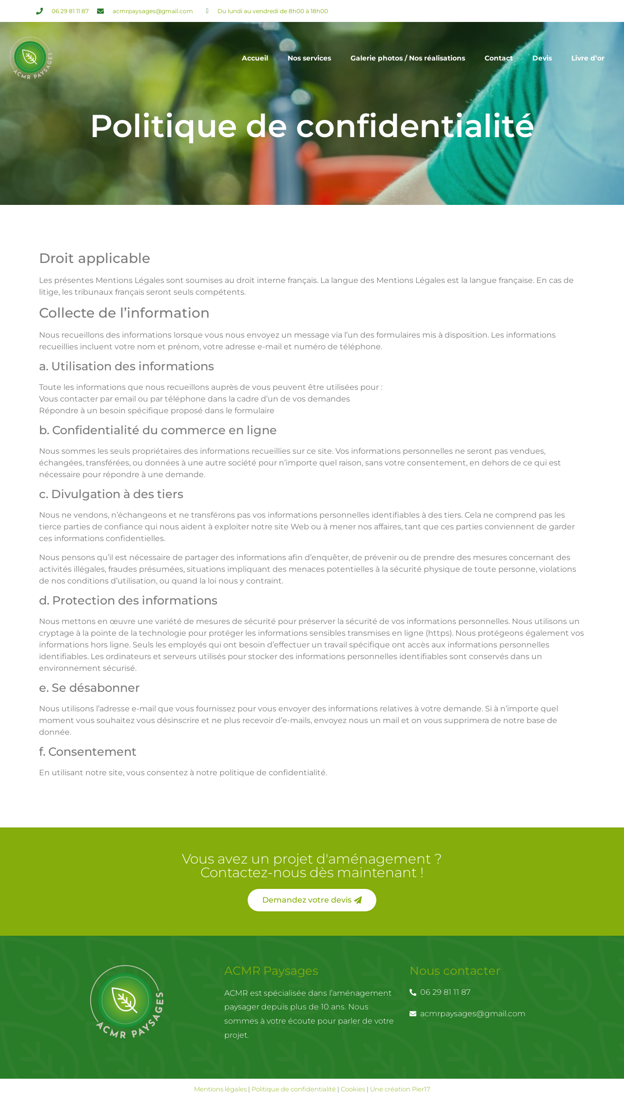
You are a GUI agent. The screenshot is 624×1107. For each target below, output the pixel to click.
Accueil (255, 58)
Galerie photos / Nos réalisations (408, 58)
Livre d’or (587, 58)
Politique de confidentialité (294, 1089)
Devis (542, 58)
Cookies (353, 1089)
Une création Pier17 (400, 1089)
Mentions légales (221, 1089)
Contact (499, 58)
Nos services (309, 58)
